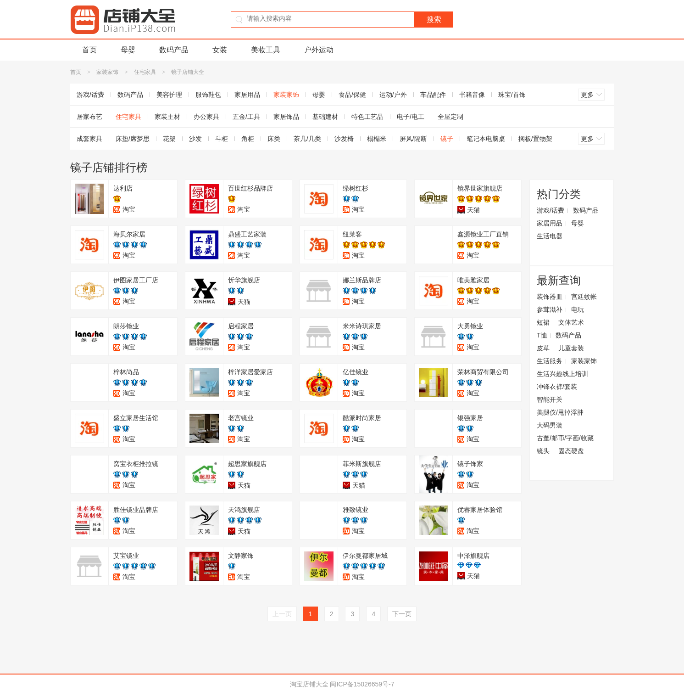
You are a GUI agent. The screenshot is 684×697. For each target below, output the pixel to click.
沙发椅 (344, 138)
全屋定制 (450, 116)
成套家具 (89, 138)
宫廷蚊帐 (584, 296)
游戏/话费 (90, 94)
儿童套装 (571, 348)
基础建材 (325, 116)
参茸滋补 (549, 309)
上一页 (282, 614)
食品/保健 (352, 94)
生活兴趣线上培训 (562, 373)
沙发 (195, 138)
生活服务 (549, 361)
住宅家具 (145, 72)
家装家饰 (107, 72)
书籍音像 (472, 94)
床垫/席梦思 (133, 138)
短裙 (543, 322)
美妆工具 (265, 50)
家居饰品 (286, 116)
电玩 (577, 309)
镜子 (446, 138)
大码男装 (549, 425)
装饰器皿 (549, 296)
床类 (273, 138)
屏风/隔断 (413, 138)
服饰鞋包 (208, 94)
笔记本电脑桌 (486, 138)
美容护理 (169, 94)
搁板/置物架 (535, 138)
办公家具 (206, 116)
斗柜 (221, 138)
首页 (89, 50)
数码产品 (174, 50)
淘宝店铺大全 (309, 684)
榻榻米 (376, 138)
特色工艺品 (367, 116)
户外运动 (319, 50)
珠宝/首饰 (512, 94)
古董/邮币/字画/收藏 (565, 438)
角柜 (247, 138)
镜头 (543, 451)
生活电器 (549, 236)
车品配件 (433, 94)
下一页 (402, 614)
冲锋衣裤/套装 (557, 386)
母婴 (128, 50)
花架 (169, 138)
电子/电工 (410, 116)
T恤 (542, 335)
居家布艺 (89, 116)
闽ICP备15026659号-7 (362, 684)
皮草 (543, 348)
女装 (219, 50)
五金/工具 (246, 116)
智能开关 (549, 399)
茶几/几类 (307, 138)
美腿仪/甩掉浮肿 (560, 412)
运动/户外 (393, 94)
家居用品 (247, 94)
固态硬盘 (571, 451)
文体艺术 (571, 322)
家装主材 (167, 116)
